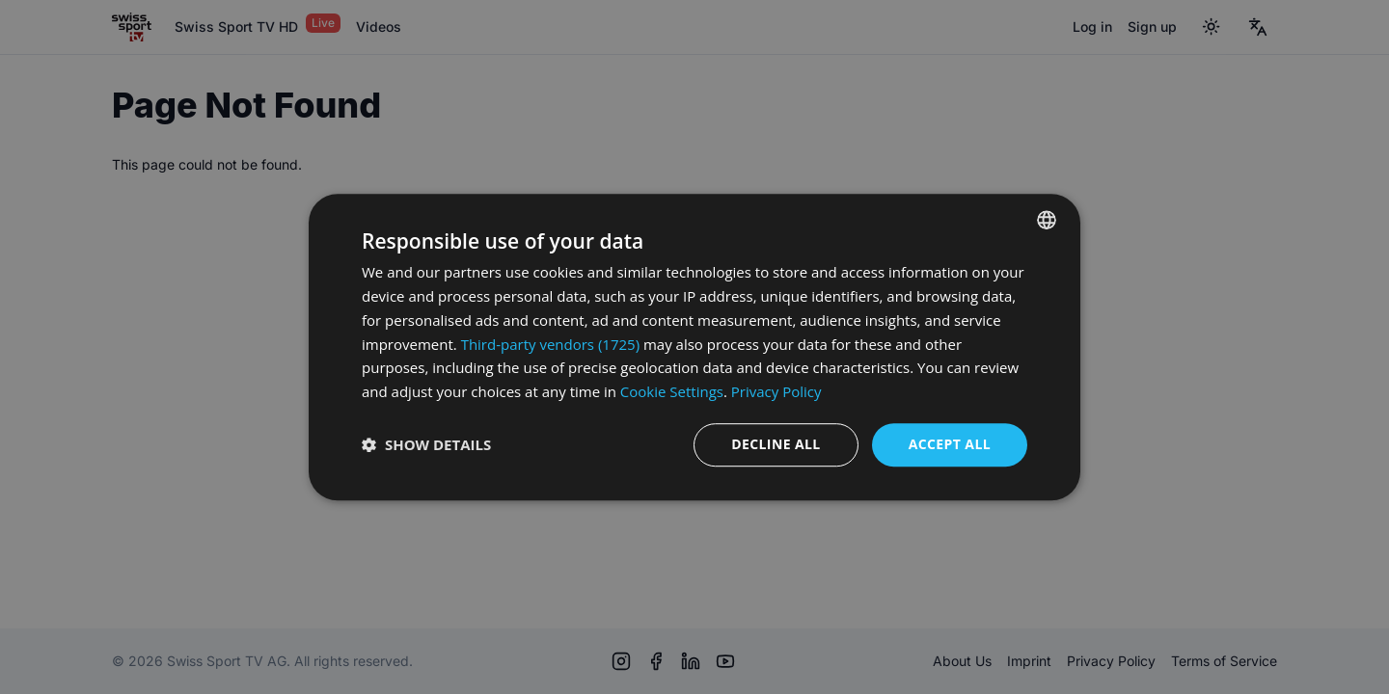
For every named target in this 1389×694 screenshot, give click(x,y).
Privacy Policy (776, 391)
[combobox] (1046, 219)
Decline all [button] (775, 444)
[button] (426, 444)
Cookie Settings (671, 391)
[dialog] (694, 347)
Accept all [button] (950, 444)
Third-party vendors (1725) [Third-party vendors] (550, 344)
